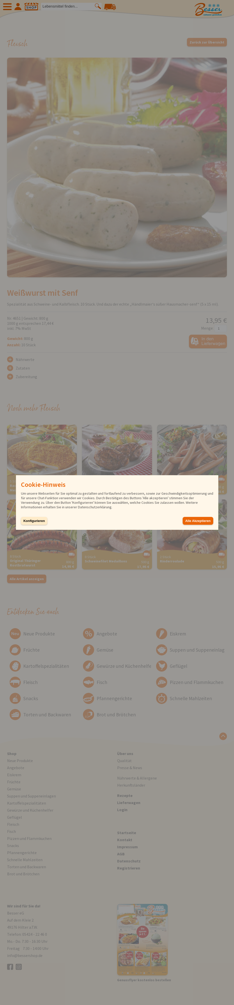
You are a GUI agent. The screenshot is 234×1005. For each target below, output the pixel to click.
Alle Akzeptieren (197, 521)
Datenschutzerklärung (95, 507)
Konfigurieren (34, 521)
